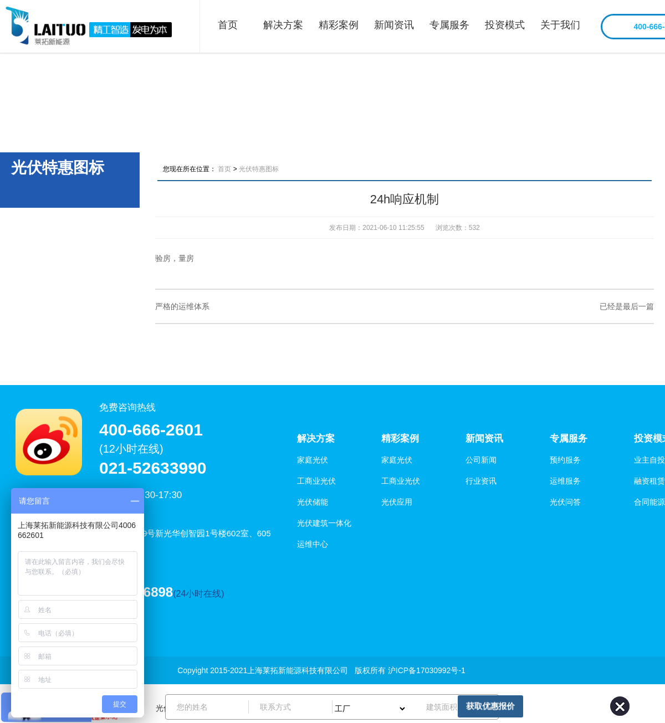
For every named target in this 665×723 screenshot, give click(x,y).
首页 (228, 24)
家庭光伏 (312, 459)
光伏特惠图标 (259, 169)
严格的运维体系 (182, 306)
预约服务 (565, 459)
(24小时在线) (198, 593)
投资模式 (505, 24)
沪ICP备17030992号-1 (427, 670)
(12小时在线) (131, 448)
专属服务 (449, 24)
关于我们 (560, 24)
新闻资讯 (394, 24)
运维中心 (312, 544)
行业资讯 (481, 480)
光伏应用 (396, 502)
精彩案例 (339, 24)
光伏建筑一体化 (324, 523)
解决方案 (283, 24)
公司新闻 (481, 459)
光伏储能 (312, 502)
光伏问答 (565, 502)
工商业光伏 (316, 480)
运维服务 (565, 480)
